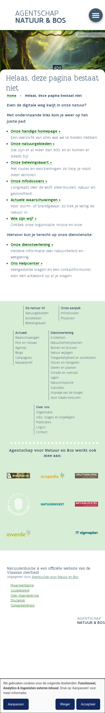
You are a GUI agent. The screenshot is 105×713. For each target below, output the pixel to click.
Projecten (68, 318)
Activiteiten (33, 318)
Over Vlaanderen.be (25, 596)
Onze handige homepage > (36, 131)
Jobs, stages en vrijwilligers (55, 417)
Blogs (19, 353)
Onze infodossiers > (29, 181)
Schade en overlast (64, 373)
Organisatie (44, 412)
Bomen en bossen (64, 348)
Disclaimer (18, 600)
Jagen (55, 378)
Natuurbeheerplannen (66, 343)
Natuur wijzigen (62, 353)
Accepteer (88, 704)
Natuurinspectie (62, 383)
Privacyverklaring (22, 585)
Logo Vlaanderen (42, 620)
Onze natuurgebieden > (33, 143)
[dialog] (52, 696)
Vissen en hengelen (65, 363)
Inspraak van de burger (67, 393)
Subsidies (57, 388)
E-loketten (58, 338)
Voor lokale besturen (66, 398)
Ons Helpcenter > (27, 263)
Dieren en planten (63, 368)
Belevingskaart (35, 323)
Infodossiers (70, 313)
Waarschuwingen (27, 338)
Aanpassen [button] (16, 704)
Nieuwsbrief (23, 363)
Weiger (65, 704)
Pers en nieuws (26, 343)
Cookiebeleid (20, 590)
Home (11, 95)
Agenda (20, 348)
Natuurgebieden (37, 313)
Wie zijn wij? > (24, 218)
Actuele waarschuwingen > (36, 199)
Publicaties (43, 422)
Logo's (41, 427)
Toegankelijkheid (22, 605)
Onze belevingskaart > (31, 162)
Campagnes (23, 358)
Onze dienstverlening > (32, 244)
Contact (41, 432)
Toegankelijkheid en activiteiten (73, 358)
